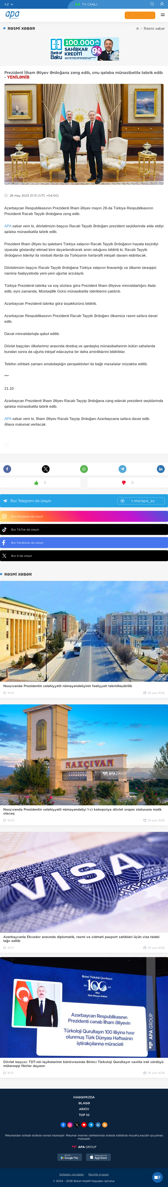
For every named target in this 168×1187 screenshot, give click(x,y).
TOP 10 (84, 1115)
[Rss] (104, 1125)
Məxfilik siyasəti (98, 1174)
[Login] (162, 4)
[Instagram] (70, 1125)
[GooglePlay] (69, 1157)
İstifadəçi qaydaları (72, 1174)
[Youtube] (84, 1125)
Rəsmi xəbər (154, 28)
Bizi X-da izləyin (17, 556)
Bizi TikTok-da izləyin (20, 529)
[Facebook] (63, 1125)
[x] (77, 1125)
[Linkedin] (98, 1125)
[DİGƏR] (162, 15)
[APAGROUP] (84, 1147)
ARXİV (84, 1109)
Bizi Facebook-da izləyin (22, 542)
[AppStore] (98, 1157)
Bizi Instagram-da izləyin (22, 516)
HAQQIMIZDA (84, 1097)
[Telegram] (91, 1125)
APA (7, 226)
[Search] (152, 4)
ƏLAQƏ (84, 1103)
